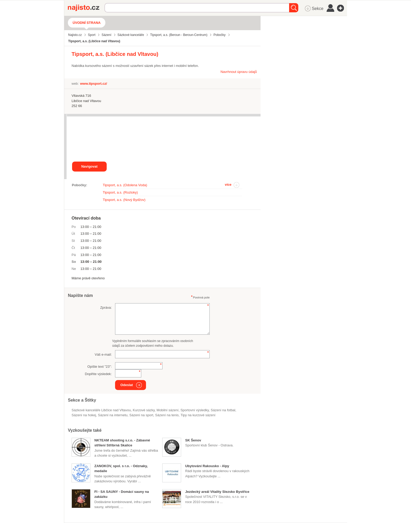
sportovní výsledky (194, 410)
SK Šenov (193, 440)
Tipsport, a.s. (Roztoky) (120, 192)
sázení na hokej (84, 415)
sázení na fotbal (223, 410)
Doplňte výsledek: (98, 374)
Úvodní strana (87, 23)
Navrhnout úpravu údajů (238, 72)
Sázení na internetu (113, 415)
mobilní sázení (167, 410)
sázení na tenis (167, 415)
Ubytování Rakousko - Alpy (207, 466)
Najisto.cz (86, 8)
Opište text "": (99, 367)
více (228, 184)
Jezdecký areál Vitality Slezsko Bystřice (217, 492)
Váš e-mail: (103, 354)
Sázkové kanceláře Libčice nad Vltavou (101, 410)
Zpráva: (106, 307)
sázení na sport (141, 415)
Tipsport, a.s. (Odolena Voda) (125, 185)
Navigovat (89, 166)
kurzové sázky (144, 410)
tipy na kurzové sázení (198, 415)
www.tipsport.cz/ (93, 84)
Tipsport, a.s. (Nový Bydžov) (124, 200)
